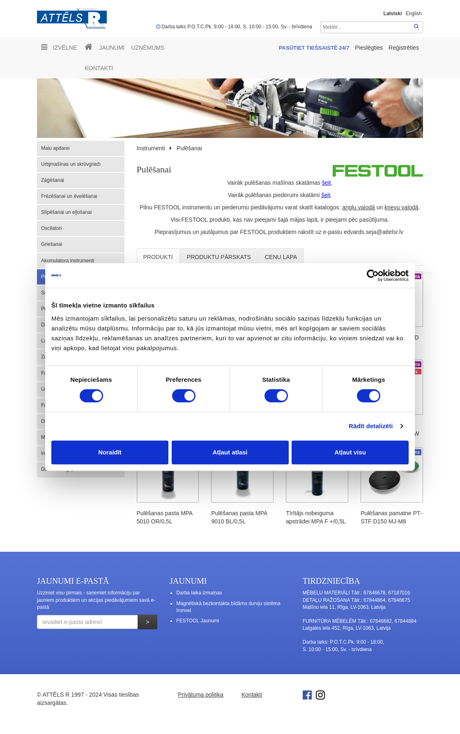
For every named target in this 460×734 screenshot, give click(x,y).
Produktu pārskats (219, 257)
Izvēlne (59, 47)
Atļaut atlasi (229, 452)
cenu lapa (281, 257)
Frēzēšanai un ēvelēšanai (69, 196)
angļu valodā (358, 207)
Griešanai (51, 244)
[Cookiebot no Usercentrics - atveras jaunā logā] (373, 275)
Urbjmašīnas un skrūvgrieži (71, 164)
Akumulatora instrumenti (67, 261)
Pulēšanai (189, 148)
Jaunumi (111, 47)
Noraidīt (110, 452)
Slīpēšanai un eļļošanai (66, 212)
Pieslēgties (369, 47)
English (414, 13)
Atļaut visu (350, 452)
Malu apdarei (55, 148)
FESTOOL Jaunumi (197, 621)
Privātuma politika (200, 694)
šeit (326, 182)
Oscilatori (51, 228)
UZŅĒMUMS (147, 47)
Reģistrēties (404, 47)
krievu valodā (401, 207)
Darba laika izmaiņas (199, 593)
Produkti (158, 257)
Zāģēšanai (52, 180)
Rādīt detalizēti (371, 425)
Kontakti (99, 68)
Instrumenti (151, 148)
